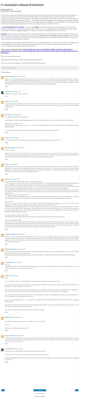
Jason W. (7, 179)
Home (40, 390)
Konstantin (8, 91)
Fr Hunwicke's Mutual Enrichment (22, 4)
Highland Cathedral (10, 76)
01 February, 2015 (14, 275)
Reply (6, 86)
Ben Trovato (8, 114)
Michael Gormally (10, 147)
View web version (39, 393)
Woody (7, 101)
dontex (7, 137)
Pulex (6, 164)
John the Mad (9, 348)
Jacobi (7, 275)
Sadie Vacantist (9, 335)
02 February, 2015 (18, 348)
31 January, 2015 (20, 76)
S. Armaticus (8, 262)
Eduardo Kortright (10, 234)
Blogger (43, 396)
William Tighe (8, 317)
